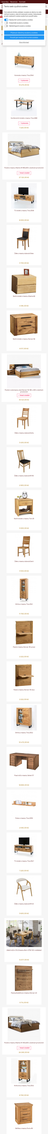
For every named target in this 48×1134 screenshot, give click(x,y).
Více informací (24, 42)
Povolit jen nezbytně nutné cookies (24, 37)
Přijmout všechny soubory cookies (24, 33)
